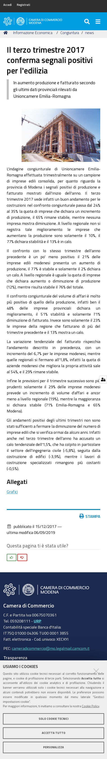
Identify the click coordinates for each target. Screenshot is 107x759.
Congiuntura (69, 33)
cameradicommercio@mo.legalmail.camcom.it (50, 648)
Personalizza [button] (53, 747)
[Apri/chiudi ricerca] (87, 21)
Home (6, 33)
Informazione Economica (32, 33)
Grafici (12, 492)
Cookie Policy (90, 706)
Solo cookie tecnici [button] (54, 718)
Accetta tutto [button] (53, 732)
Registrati (23, 4)
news (89, 33)
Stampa (89, 516)
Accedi (7, 4)
